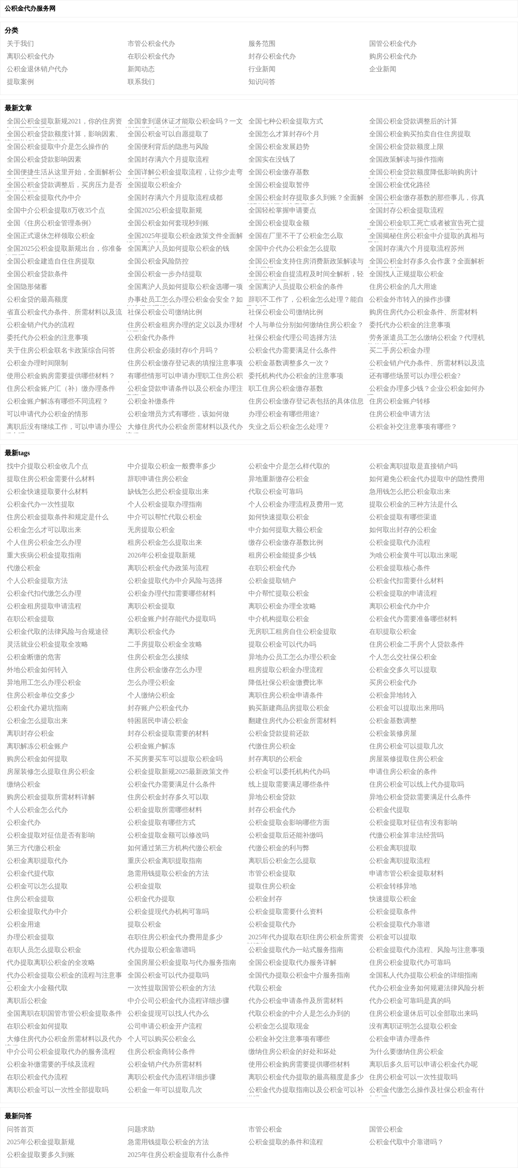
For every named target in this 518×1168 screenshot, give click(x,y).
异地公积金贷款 (272, 797)
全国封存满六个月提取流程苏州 (416, 248)
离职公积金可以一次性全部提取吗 (58, 1089)
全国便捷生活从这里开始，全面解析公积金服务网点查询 (63, 173)
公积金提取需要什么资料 (285, 911)
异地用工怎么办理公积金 (44, 682)
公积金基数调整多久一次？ (289, 363)
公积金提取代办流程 (399, 542)
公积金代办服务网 (30, 8)
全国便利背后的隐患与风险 (168, 146)
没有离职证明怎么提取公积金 (413, 1026)
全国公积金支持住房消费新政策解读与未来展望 (305, 263)
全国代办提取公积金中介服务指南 (299, 975)
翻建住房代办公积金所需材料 (292, 720)
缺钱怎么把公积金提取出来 (168, 491)
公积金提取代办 (272, 924)
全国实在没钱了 (272, 159)
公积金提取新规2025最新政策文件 (178, 771)
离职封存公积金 (30, 733)
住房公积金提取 (30, 898)
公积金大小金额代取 (37, 988)
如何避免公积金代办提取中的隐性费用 (427, 478)
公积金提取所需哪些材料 (165, 809)
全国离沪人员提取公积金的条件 (295, 286)
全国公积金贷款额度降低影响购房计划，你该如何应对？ (422, 173)
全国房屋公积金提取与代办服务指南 (182, 962)
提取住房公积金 (272, 886)
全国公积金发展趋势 (278, 146)
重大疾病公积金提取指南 (44, 555)
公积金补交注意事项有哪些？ (413, 426)
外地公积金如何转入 (37, 669)
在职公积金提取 (30, 618)
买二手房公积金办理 (399, 350)
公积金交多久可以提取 (403, 669)
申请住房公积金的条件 (403, 771)
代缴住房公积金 (272, 746)
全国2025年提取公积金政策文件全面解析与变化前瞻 (184, 237)
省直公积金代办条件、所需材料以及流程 (63, 313)
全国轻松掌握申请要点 (282, 210)
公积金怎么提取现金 (278, 1026)
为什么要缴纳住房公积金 (406, 1051)
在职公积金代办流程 (37, 1077)
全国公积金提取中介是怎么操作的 (58, 146)
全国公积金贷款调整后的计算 (413, 121)
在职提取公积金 (393, 631)
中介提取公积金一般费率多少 (172, 466)
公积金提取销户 (272, 580)
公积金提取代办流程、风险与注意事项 (427, 949)
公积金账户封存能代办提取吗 (172, 618)
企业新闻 (382, 69)
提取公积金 (145, 924)
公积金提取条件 (393, 911)
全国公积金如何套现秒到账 (168, 223)
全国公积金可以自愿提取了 (168, 133)
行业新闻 (262, 69)
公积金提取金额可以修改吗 (168, 835)
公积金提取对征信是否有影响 (51, 835)
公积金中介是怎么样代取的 (289, 466)
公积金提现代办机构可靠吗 (168, 911)
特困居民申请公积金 (158, 720)
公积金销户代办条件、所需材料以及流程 (426, 364)
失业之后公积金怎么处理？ (289, 426)
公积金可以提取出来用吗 (406, 707)
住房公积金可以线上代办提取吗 (416, 784)
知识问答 (262, 81)
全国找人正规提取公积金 (406, 273)
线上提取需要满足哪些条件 (289, 784)
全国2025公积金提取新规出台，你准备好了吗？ (63, 250)
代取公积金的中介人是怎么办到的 (299, 1013)
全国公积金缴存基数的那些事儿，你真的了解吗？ (426, 199)
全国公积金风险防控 (158, 261)
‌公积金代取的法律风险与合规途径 (58, 631)
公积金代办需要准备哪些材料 (413, 618)
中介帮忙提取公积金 (278, 593)
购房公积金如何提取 (37, 758)
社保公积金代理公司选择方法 (292, 337)
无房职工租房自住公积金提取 (292, 631)
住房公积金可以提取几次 (406, 746)
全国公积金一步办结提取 (165, 273)
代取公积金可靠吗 (275, 491)
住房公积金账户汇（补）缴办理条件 (61, 388)
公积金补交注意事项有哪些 (289, 1038)
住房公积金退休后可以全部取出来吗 (423, 1013)
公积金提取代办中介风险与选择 (175, 580)
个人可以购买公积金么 (161, 1038)
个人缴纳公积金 (151, 695)
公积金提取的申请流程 (403, 593)
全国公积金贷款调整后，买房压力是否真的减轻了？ (63, 186)
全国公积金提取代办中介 (44, 197)
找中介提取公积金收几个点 (47, 466)
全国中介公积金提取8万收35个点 (56, 210)
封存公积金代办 (272, 56)
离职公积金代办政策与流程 (168, 567)
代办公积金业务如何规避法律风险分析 (427, 988)
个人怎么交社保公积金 (403, 657)
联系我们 (141, 81)
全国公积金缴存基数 (278, 172)
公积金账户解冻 (151, 746)
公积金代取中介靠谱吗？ (406, 1142)
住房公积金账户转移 (399, 401)
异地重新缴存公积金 (278, 478)
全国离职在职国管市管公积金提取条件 (64, 1013)
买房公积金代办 (393, 682)
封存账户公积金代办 (158, 707)
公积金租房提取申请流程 (44, 606)
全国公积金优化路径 (399, 184)
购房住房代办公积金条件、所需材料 (423, 312)
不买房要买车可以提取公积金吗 (175, 758)
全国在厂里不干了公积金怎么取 (295, 235)
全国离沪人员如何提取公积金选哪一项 (185, 286)
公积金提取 (145, 886)
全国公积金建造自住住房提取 (51, 261)
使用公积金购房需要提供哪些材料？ (61, 375)
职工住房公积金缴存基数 (285, 388)
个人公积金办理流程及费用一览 (295, 504)
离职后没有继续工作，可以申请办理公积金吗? (63, 428)
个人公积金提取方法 (37, 580)
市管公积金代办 (151, 43)
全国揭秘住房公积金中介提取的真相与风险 (426, 237)
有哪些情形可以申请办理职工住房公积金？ (184, 377)
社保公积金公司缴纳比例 (165, 312)
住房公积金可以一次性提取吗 (413, 1077)
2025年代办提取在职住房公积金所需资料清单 (305, 938)
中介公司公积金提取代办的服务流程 (61, 1051)
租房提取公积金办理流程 (285, 669)
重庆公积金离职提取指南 (165, 860)
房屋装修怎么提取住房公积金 (51, 771)
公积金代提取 (389, 809)
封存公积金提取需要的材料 (168, 733)
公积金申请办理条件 (399, 1038)
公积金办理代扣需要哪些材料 (172, 593)
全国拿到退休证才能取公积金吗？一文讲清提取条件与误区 (184, 123)
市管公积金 (265, 1129)
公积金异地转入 (393, 695)
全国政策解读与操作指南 (406, 159)
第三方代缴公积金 (34, 847)
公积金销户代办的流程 (41, 324)
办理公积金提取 (30, 937)
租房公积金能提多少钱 (282, 555)
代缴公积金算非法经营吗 (406, 835)
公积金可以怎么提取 (37, 886)
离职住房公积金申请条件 (285, 695)
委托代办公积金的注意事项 (410, 324)
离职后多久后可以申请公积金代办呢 (423, 1064)
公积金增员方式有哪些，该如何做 (178, 413)
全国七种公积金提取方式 (285, 121)
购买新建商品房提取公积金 (289, 707)
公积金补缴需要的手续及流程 (51, 1064)
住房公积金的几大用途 (403, 286)
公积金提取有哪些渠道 (403, 517)
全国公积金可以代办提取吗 (168, 975)
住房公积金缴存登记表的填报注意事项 (185, 363)
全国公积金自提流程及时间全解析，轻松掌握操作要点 (305, 275)
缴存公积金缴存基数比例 (285, 542)
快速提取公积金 (393, 898)
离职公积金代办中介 (399, 606)
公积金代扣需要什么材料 (406, 580)
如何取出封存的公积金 (403, 529)
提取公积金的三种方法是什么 (413, 504)
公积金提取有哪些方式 (161, 822)
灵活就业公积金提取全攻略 (47, 644)
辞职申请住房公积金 (158, 478)
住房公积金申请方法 (399, 413)
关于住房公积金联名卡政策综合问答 (61, 350)
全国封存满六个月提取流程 (168, 159)
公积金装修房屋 (393, 733)
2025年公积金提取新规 (41, 1142)
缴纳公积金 (24, 784)
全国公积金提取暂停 (278, 184)
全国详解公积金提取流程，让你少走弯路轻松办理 (184, 173)
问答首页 (20, 1129)
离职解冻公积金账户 (37, 746)
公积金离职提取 (393, 847)
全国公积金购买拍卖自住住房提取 (420, 133)
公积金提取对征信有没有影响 (413, 822)
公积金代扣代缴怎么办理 (44, 593)
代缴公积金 (24, 567)
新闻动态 (141, 69)
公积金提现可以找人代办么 (168, 1013)
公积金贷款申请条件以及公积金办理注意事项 (184, 390)
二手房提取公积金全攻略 (165, 644)
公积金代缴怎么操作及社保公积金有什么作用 (426, 1091)
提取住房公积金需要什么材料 (51, 478)
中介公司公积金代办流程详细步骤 (178, 1000)
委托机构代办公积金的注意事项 (295, 375)
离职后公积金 (27, 1000)
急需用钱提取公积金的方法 (168, 873)
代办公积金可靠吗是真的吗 (410, 1000)
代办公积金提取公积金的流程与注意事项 (63, 977)
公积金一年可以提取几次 (165, 1089)
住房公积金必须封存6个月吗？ (173, 350)
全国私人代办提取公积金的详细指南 (423, 975)
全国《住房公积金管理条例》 (51, 223)
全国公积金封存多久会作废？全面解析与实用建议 (426, 263)
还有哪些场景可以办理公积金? (414, 375)
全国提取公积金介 (155, 184)
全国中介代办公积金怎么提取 (292, 248)
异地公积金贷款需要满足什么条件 (420, 797)
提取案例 (20, 81)
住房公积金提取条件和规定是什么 (58, 517)
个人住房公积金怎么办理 (44, 542)
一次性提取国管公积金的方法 (172, 988)
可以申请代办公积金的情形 (47, 413)
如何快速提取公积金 (278, 517)
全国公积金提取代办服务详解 (292, 962)
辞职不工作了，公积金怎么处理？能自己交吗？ (305, 301)
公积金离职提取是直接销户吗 (413, 466)
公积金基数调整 (393, 720)
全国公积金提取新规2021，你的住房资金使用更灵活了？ (63, 123)
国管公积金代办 (393, 43)
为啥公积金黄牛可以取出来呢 (413, 555)
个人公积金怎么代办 (37, 809)
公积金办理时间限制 (37, 363)
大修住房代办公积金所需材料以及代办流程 (184, 428)
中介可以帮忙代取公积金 (165, 517)
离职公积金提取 (151, 606)
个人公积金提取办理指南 (165, 504)
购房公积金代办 (393, 56)
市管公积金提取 (272, 873)
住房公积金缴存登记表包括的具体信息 (306, 401)
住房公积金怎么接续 (158, 657)
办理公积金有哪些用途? (283, 413)
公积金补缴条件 (151, 401)
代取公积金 (265, 988)
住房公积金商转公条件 (161, 1051)
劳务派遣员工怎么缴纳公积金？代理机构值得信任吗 (426, 339)
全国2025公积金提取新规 (165, 210)
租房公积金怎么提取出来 (165, 542)
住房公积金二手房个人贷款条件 (416, 644)
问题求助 (141, 1129)
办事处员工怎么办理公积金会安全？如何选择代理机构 (184, 301)
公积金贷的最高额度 (37, 299)
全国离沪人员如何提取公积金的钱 (178, 248)
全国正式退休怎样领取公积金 (51, 235)
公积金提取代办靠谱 (399, 924)
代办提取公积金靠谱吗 (161, 949)
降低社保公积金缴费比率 (285, 682)
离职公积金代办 (30, 56)
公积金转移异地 (393, 886)
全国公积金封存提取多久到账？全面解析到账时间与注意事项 (305, 199)
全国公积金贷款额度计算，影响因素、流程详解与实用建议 (63, 135)
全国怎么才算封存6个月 (284, 133)
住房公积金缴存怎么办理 (165, 669)
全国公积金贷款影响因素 (44, 159)
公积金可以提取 (393, 937)
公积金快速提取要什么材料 (47, 491)
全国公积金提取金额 (278, 223)
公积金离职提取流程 (399, 860)
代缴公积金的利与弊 (278, 847)
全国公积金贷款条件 (37, 273)
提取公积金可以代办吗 (282, 644)
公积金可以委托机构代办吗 (289, 771)
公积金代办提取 (151, 898)
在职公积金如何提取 (37, 1026)
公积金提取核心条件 (399, 567)
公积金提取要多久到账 (41, 1154)
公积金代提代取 (30, 873)
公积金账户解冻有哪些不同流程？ (58, 401)
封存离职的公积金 (275, 758)
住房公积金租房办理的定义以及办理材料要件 (184, 326)
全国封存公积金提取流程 (406, 210)
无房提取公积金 (151, 529)
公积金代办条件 (151, 337)
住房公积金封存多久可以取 (168, 797)
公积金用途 (24, 924)
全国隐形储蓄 (27, 286)
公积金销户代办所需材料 (165, 1064)
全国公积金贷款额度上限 (406, 146)
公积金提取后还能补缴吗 (285, 835)
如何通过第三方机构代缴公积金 (175, 847)
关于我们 (20, 43)
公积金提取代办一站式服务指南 (295, 949)
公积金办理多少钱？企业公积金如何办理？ (426, 390)
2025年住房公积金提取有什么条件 (178, 1154)
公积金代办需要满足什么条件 (292, 350)
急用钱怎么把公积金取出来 (410, 491)
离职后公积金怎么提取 (282, 860)
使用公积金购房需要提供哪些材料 (299, 1064)
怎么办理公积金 (151, 682)
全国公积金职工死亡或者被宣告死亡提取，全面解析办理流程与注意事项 (426, 224)
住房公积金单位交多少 (41, 695)
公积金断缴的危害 (34, 657)
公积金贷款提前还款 (278, 733)
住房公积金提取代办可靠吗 (410, 962)
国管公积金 (386, 1129)
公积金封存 (265, 898)
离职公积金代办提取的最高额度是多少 (306, 1077)
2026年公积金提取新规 (161, 555)
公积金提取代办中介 (37, 911)
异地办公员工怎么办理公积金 (292, 657)
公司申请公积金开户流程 (165, 1026)
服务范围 (262, 43)
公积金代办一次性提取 (41, 504)
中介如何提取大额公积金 (285, 529)
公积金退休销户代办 (37, 69)
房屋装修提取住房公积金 (406, 758)
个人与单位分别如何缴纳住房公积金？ (306, 324)
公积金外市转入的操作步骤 (410, 299)
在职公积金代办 (151, 56)
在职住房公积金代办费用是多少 (175, 937)
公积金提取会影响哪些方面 (289, 822)
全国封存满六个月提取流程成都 (175, 197)
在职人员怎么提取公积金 (44, 949)
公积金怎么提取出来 (37, 720)
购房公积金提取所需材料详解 (51, 797)
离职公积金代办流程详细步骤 (172, 1077)
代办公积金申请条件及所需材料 (295, 1000)
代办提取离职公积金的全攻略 (51, 962)
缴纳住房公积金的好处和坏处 (292, 1051)
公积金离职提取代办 (37, 860)
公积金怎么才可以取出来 (44, 529)
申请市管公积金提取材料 (406, 873)
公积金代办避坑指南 (37, 707)
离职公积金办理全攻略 (282, 606)
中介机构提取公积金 (278, 618)
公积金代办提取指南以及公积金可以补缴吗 (305, 1091)
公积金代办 (24, 822)
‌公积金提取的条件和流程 (285, 1142)
